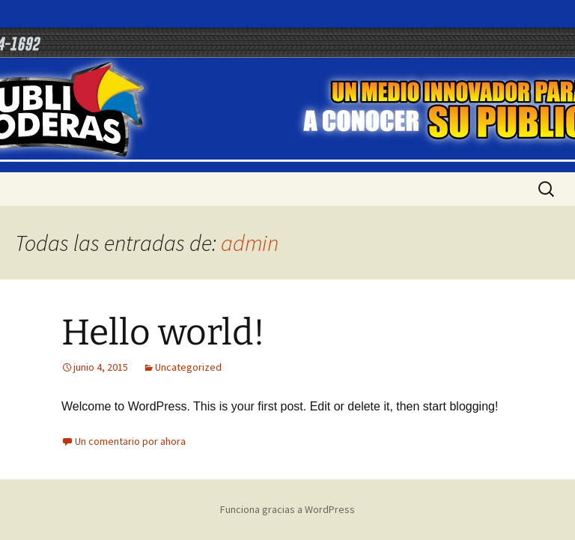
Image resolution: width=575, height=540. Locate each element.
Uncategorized (188, 367)
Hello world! (163, 332)
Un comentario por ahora (130, 441)
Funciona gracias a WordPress (287, 509)
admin (250, 242)
